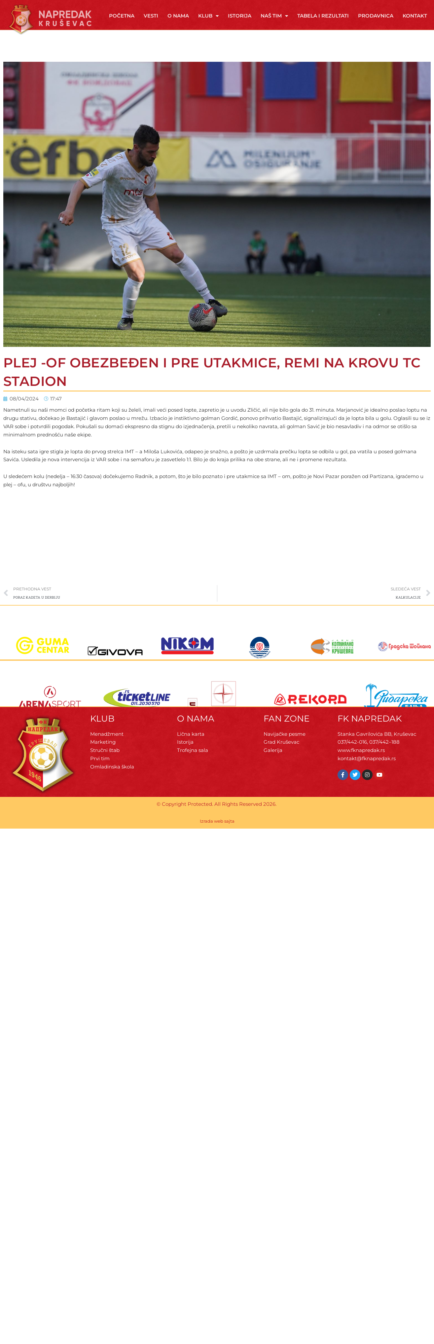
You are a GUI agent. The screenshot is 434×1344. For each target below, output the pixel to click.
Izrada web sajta (217, 821)
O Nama (178, 16)
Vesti (151, 16)
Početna (121, 16)
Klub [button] (208, 16)
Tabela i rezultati (323, 16)
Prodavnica (375, 16)
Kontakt (415, 16)
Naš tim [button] (274, 16)
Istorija (239, 16)
